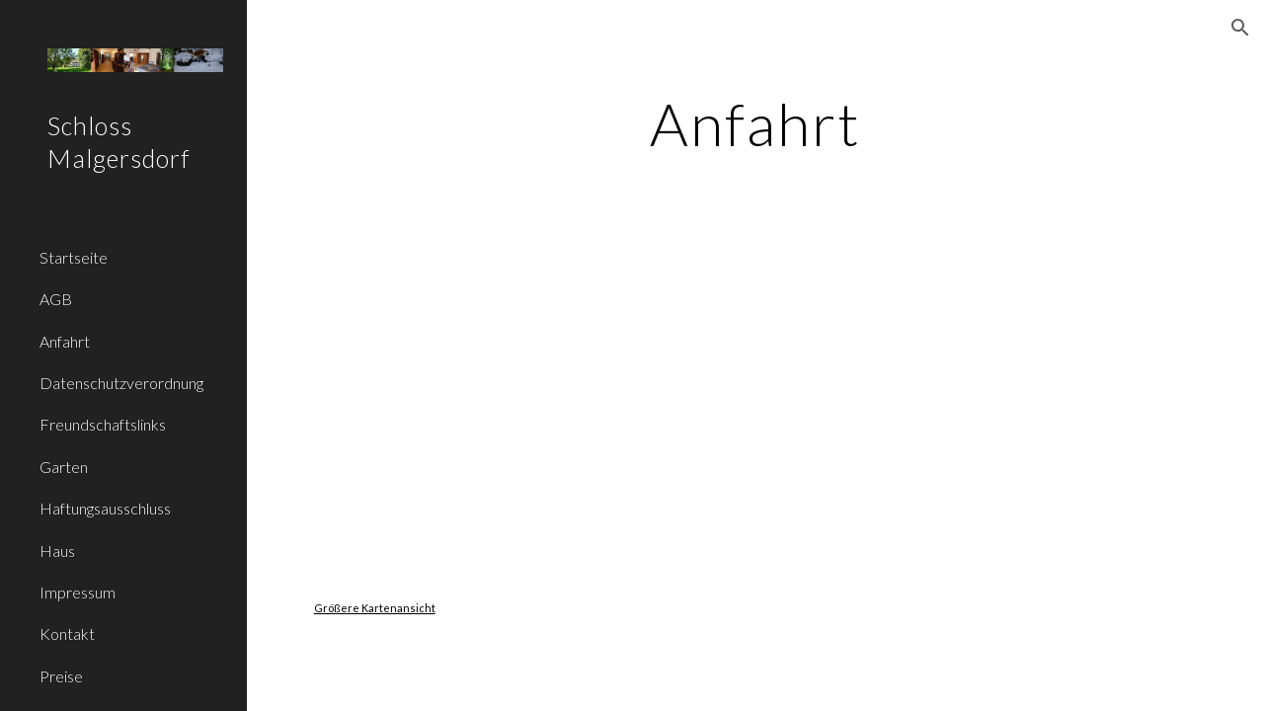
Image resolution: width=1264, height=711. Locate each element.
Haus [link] (57, 550)
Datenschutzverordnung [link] (121, 382)
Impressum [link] (78, 592)
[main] (755, 123)
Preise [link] (61, 676)
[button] (1240, 27)
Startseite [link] (74, 257)
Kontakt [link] (67, 633)
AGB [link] (56, 298)
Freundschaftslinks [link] (103, 424)
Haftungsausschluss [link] (105, 508)
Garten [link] (64, 466)
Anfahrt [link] (65, 341)
